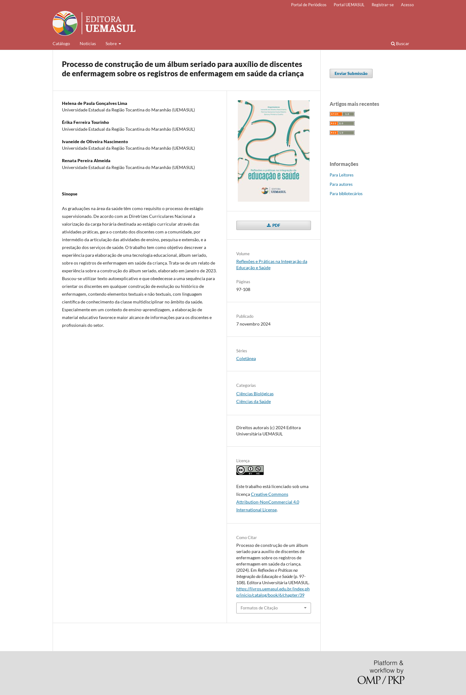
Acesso (407, 4)
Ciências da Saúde (253, 401)
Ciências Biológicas (255, 393)
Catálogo (61, 43)
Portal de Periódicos (309, 4)
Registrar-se (383, 4)
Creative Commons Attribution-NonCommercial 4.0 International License (267, 501)
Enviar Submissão (351, 73)
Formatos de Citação (259, 607)
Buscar (400, 43)
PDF (275, 225)
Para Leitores (342, 174)
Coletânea (246, 358)
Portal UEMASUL (349, 4)
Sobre (112, 43)
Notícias (88, 43)
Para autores (341, 184)
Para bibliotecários (346, 193)
